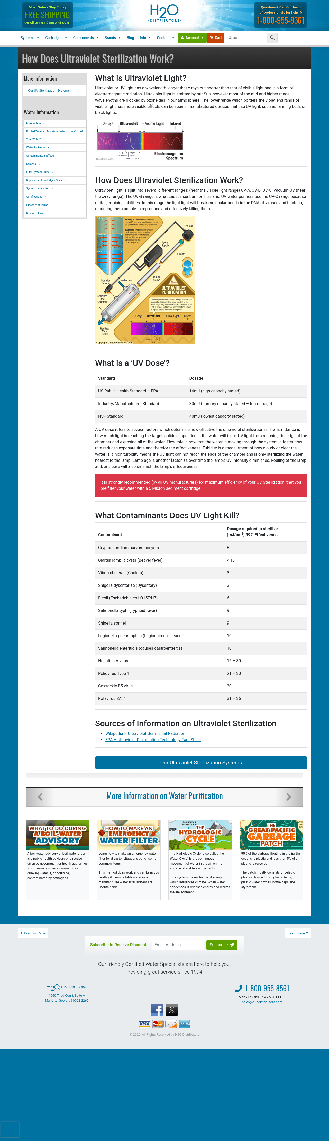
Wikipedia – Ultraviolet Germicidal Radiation (145, 733)
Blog (130, 38)
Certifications (36, 197)
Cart (216, 38)
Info (145, 38)
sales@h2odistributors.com (262, 1002)
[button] (40, 797)
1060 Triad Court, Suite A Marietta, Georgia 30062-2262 (66, 993)
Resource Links (35, 213)
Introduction (35, 123)
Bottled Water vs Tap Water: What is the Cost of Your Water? (54, 135)
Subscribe (222, 944)
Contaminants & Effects (40, 155)
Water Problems (38, 147)
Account (195, 38)
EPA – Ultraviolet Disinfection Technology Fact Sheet (153, 739)
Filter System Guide (40, 172)
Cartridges (56, 38)
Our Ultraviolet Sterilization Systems (201, 763)
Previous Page (33, 933)
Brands (113, 38)
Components (86, 38)
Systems (30, 38)
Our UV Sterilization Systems (49, 90)
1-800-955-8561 (281, 20)
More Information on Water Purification (164, 795)
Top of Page (297, 933)
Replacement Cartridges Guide (46, 180)
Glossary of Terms (37, 205)
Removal (33, 164)
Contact (166, 38)
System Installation (39, 189)
